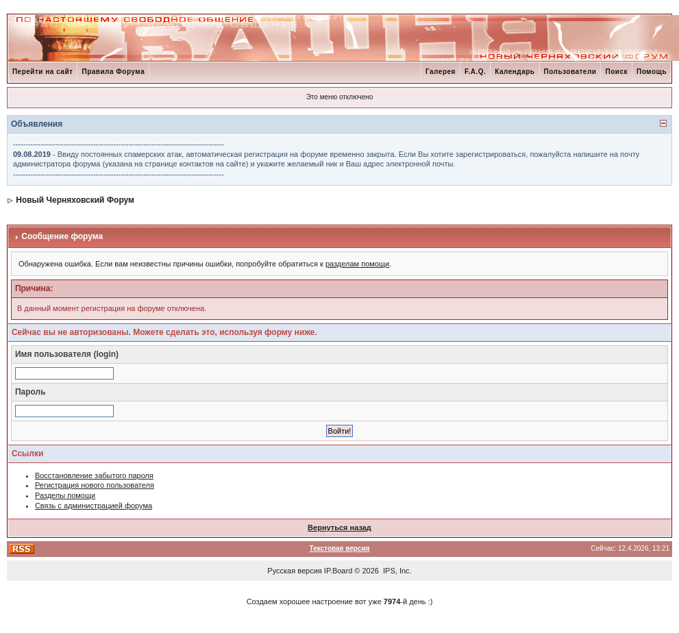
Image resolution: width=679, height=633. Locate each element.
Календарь (514, 71)
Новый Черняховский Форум (75, 200)
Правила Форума (113, 71)
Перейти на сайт (42, 71)
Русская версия (294, 571)
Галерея (440, 71)
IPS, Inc (396, 571)
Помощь (652, 71)
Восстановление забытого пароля (94, 475)
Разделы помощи (65, 495)
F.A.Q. (475, 71)
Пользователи (570, 71)
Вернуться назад (339, 527)
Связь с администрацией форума (93, 505)
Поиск (616, 71)
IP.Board (338, 571)
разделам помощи (357, 264)
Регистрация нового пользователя (94, 485)
